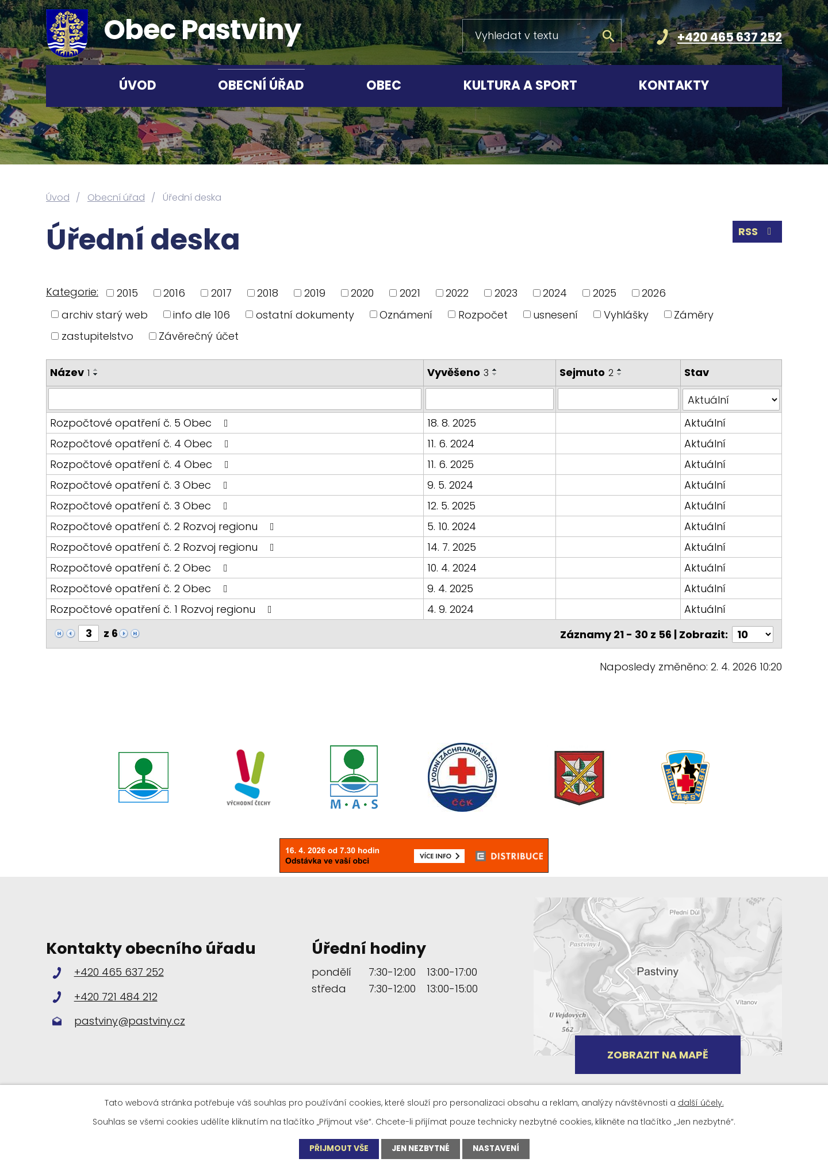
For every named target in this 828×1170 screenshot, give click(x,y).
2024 (555, 293)
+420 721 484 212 (116, 994)
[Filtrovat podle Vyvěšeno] (490, 399)
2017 (221, 293)
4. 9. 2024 (451, 608)
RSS (757, 232)
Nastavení (498, 1148)
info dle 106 (201, 314)
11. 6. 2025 (451, 464)
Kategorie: (72, 292)
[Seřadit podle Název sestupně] (96, 374)
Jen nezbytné (420, 1148)
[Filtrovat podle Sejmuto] (618, 399)
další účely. (701, 1102)
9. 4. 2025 (451, 588)
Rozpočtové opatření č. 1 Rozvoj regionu (163, 608)
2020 (362, 293)
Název (70, 372)
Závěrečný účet (199, 336)
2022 (457, 293)
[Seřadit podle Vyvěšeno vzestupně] (495, 369)
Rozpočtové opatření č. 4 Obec (141, 443)
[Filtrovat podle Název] (235, 399)
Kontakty (674, 85)
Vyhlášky (626, 314)
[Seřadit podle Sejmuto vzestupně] (620, 369)
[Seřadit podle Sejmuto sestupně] (620, 374)
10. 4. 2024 (452, 567)
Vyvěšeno (458, 372)
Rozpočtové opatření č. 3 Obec (141, 484)
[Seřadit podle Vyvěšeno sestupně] (495, 374)
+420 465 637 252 (729, 37)
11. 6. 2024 (451, 443)
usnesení (555, 314)
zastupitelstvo (97, 336)
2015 (127, 293)
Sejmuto (587, 372)
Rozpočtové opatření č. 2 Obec (141, 567)
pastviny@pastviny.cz (129, 1019)
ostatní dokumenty (305, 314)
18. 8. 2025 (452, 422)
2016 (174, 293)
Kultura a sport (520, 85)
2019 (314, 293)
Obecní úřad (261, 85)
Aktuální (705, 422)
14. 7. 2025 (452, 546)
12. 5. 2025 (452, 505)
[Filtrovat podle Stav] (731, 399)
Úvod (137, 85)
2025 (604, 293)
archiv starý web (105, 314)
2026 (654, 293)
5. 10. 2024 (452, 526)
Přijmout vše (336, 1148)
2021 (410, 293)
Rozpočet (483, 314)
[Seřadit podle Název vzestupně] (96, 369)
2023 (506, 293)
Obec (383, 85)
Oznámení (405, 314)
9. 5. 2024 (451, 484)
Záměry (694, 314)
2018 (267, 293)
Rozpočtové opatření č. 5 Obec (141, 422)
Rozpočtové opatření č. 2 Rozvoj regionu (164, 526)
